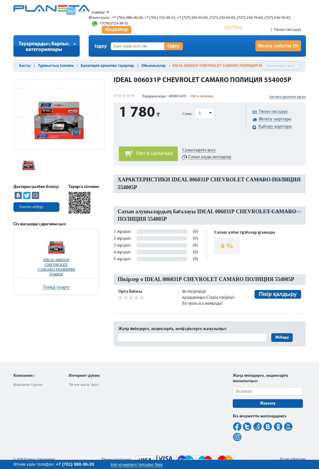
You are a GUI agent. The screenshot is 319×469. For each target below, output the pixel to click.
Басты (25, 66)
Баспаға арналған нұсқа (287, 97)
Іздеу (173, 46)
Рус (81, 11)
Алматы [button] (97, 12)
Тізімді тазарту (56, 287)
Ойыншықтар (153, 66)
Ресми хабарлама (293, 459)
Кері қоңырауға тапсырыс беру (137, 464)
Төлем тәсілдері (287, 29)
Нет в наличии (154, 154)
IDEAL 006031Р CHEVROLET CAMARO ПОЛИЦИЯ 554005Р (56, 266)
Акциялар (116, 29)
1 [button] (200, 113)
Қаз (71, 11)
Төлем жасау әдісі (84, 384)
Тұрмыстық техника (55, 66)
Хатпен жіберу (31, 206)
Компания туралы (28, 384)
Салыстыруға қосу (280, 66)
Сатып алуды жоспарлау (209, 157)
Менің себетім (278, 45)
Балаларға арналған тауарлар (107, 66)
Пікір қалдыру (278, 294)
